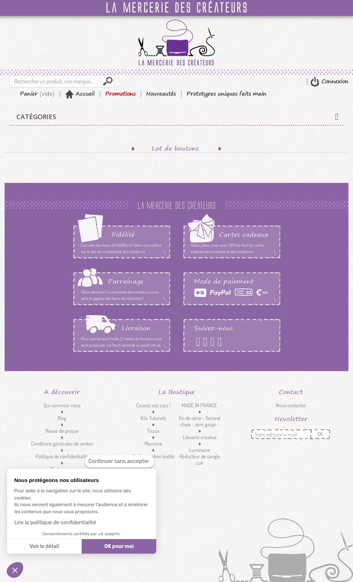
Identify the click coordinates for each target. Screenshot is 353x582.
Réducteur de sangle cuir (199, 459)
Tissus (153, 430)
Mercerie (153, 443)
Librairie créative (200, 437)
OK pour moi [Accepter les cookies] (119, 546)
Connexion (333, 81)
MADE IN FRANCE (199, 405)
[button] (14, 569)
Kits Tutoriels (153, 418)
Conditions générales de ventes (62, 443)
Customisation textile (153, 456)
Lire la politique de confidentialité (55, 522)
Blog (62, 418)
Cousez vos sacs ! (153, 405)
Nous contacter (291, 405)
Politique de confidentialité (62, 456)
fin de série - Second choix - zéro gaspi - (199, 421)
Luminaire (199, 450)
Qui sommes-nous (62, 405)
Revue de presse (61, 430)
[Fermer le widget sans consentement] (119, 461)
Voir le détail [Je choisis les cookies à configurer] (44, 546)
